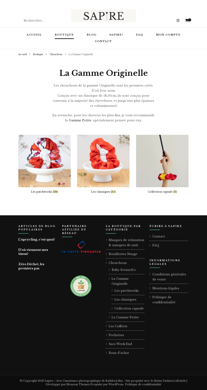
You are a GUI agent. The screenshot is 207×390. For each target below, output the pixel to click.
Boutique (64, 34)
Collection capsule (129, 308)
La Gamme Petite (125, 317)
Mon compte (168, 34)
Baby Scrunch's (124, 270)
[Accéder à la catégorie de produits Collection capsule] (162, 164)
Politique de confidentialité (143, 384)
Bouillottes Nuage (123, 254)
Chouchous (118, 263)
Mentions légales (165, 288)
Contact (103, 41)
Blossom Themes (78, 384)
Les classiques (125, 299)
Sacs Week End (120, 344)
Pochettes (116, 335)
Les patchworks (126, 290)
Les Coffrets (118, 326)
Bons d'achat (119, 353)
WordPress (116, 384)
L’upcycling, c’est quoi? (36, 239)
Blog (92, 34)
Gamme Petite (80, 120)
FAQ (139, 34)
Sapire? (116, 34)
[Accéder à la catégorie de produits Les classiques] (103, 164)
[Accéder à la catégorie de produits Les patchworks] (44, 164)
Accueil (34, 34)
